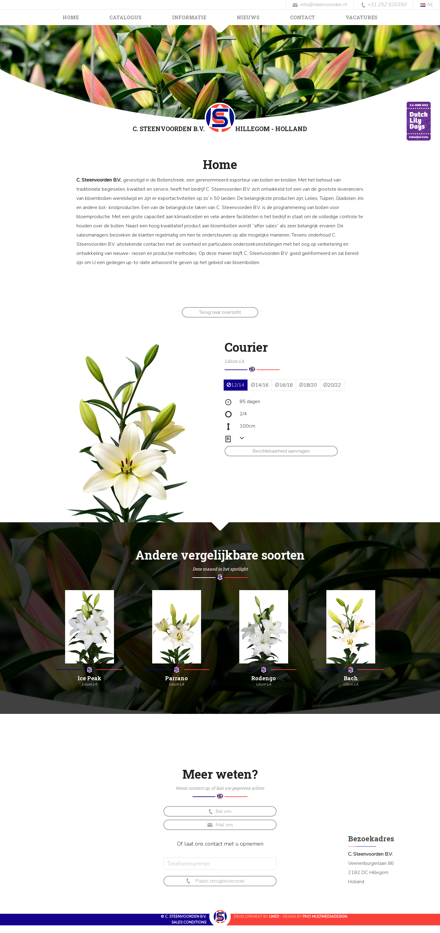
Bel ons (219, 811)
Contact (302, 17)
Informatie (189, 17)
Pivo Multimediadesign (324, 916)
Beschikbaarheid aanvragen (281, 451)
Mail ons (220, 824)
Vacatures (361, 17)
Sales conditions (188, 922)
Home (71, 17)
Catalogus (125, 17)
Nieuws (248, 17)
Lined (274, 916)
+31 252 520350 (383, 5)
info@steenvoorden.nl (319, 4)
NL (426, 4)
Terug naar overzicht (220, 312)
